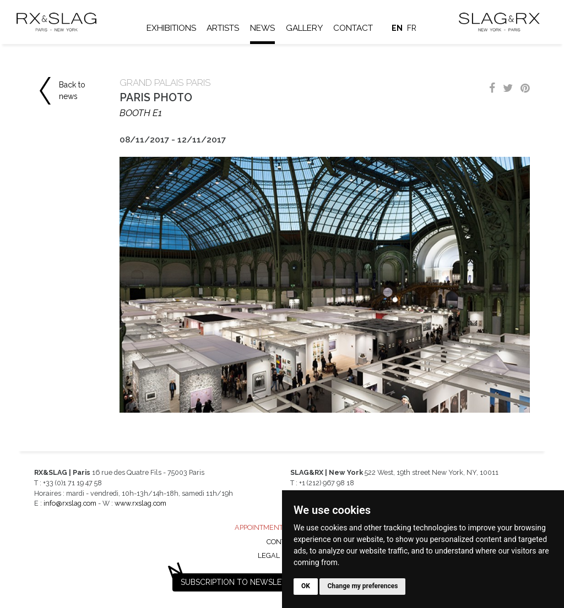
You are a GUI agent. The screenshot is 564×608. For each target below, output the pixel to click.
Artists (223, 28)
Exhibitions (171, 28)
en (397, 28)
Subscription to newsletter (241, 582)
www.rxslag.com (140, 503)
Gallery (304, 28)
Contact (353, 28)
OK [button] (305, 586)
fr (411, 28)
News (262, 28)
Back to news (72, 90)
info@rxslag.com (70, 503)
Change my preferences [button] (362, 586)
